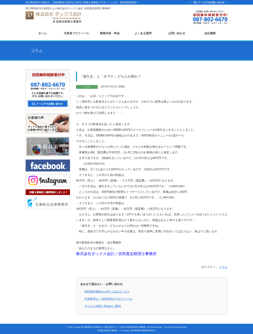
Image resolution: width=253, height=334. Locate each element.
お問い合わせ (176, 33)
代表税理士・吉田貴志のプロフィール (108, 298)
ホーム (42, 33)
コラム (223, 267)
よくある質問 (143, 33)
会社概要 (210, 33)
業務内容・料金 (110, 33)
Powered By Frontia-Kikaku (175, 327)
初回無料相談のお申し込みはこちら (107, 291)
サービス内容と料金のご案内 (102, 306)
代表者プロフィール (76, 33)
